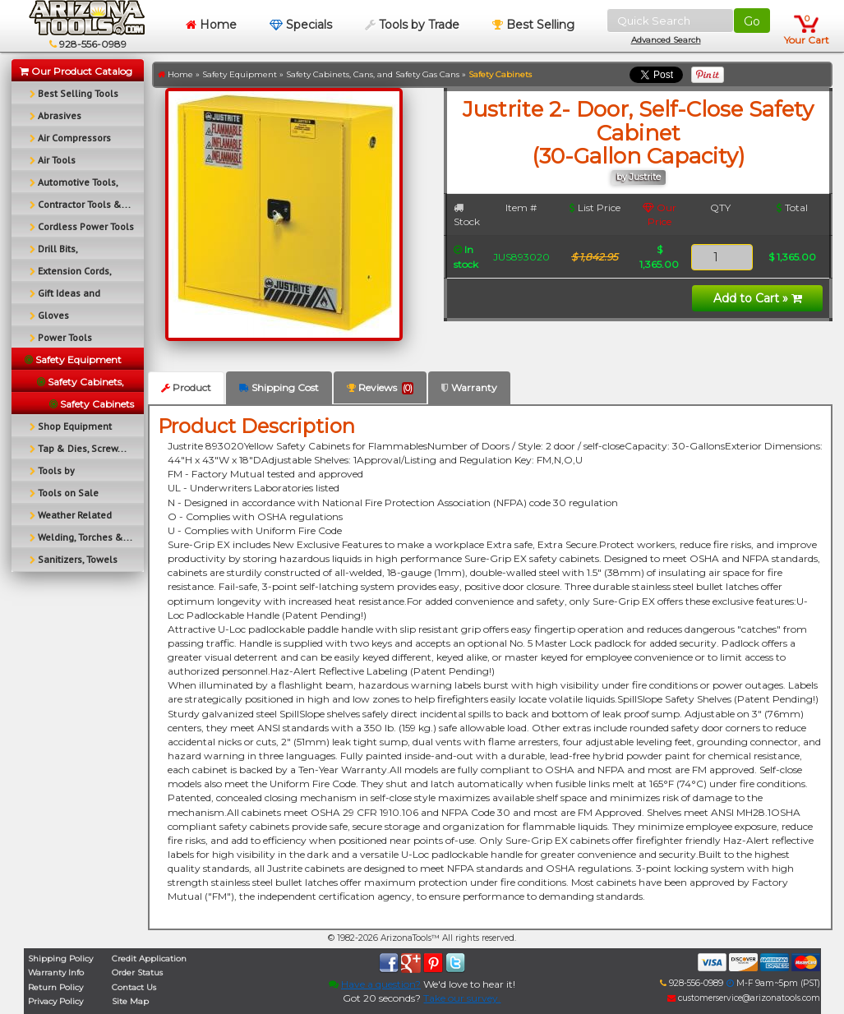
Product (186, 387)
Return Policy (55, 987)
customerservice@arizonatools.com (743, 998)
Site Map (130, 1001)
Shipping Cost (279, 387)
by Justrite (638, 177)
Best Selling (533, 24)
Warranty (469, 387)
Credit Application (149, 958)
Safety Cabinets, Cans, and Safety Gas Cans (372, 74)
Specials (301, 24)
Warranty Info (56, 972)
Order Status (137, 972)
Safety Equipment (239, 74)
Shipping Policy (60, 958)
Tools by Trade (412, 24)
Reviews (380, 387)
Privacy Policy (55, 1001)
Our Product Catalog (76, 71)
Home (211, 24)
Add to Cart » (757, 298)
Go (752, 21)
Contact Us (134, 987)
